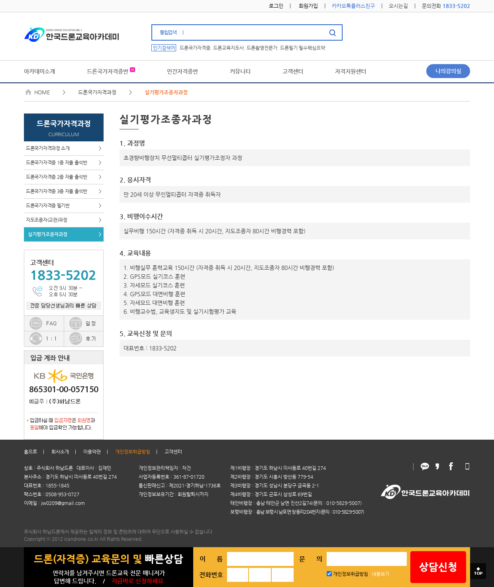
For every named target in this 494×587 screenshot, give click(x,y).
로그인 (276, 6)
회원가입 (308, 6)
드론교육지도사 (228, 48)
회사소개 (60, 451)
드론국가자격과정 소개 (64, 148)
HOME (37, 92)
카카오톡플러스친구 (353, 6)
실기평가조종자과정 (65, 234)
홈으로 (30, 451)
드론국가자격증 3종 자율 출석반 (64, 191)
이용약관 (92, 451)
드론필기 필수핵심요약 (302, 48)
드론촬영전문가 (262, 48)
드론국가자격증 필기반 (64, 206)
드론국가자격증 (195, 48)
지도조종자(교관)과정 (64, 220)
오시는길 (398, 6)
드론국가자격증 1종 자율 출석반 (64, 163)
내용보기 (380, 574)
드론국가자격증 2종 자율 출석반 (64, 177)
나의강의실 (448, 71)
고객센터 (173, 451)
